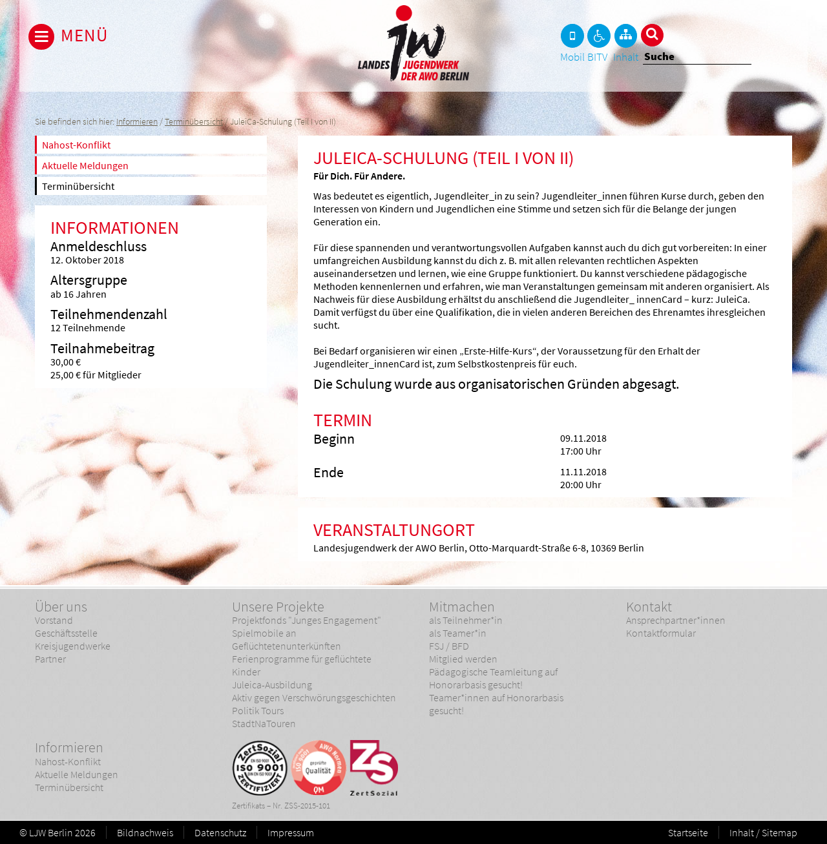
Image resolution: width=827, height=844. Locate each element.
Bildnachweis (145, 832)
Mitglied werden (463, 658)
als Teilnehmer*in (466, 619)
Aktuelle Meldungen (85, 165)
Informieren (137, 121)
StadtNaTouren (264, 723)
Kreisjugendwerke (72, 645)
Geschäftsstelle (66, 632)
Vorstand (54, 619)
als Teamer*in (458, 632)
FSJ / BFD (449, 645)
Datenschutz (220, 832)
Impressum (290, 832)
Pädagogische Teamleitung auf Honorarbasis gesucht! (493, 678)
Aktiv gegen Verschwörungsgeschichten (314, 697)
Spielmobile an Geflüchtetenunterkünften (286, 639)
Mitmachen (462, 606)
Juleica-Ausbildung (272, 684)
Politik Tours (258, 710)
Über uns (61, 606)
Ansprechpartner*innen (676, 619)
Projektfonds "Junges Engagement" (306, 619)
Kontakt (649, 606)
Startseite (688, 832)
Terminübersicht (194, 121)
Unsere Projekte (278, 606)
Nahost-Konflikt (76, 144)
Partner (50, 658)
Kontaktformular (661, 632)
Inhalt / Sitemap (763, 832)
